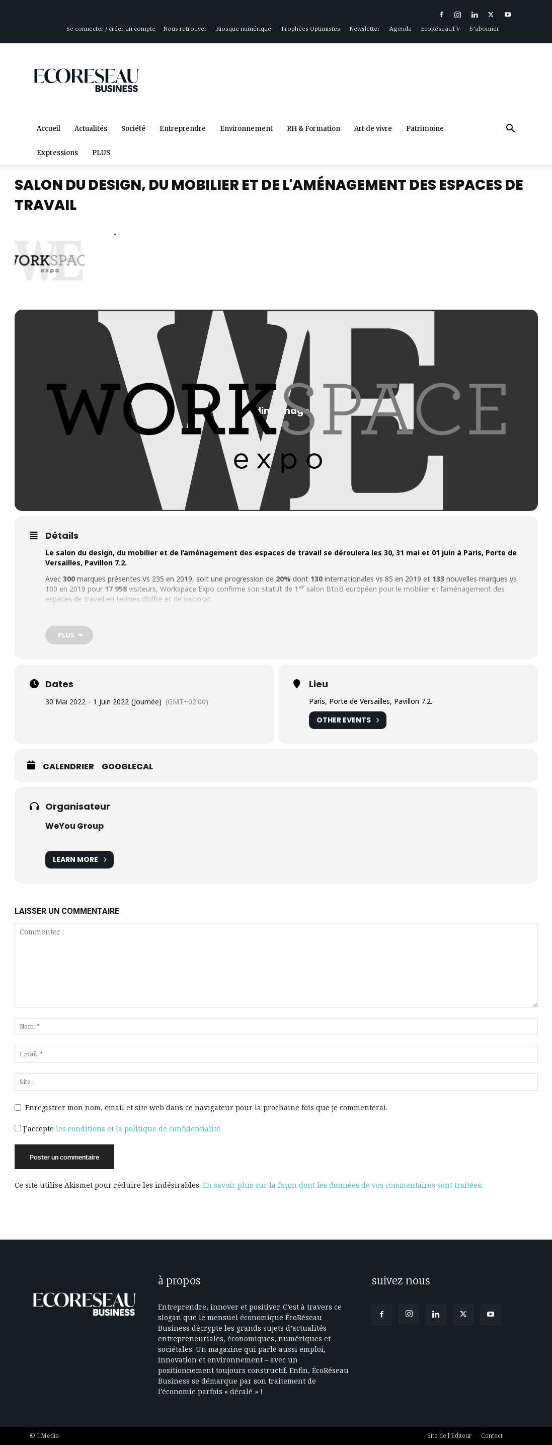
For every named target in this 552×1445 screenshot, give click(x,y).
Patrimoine (425, 128)
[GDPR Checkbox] (18, 1128)
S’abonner (484, 28)
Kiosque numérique (243, 28)
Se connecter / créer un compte (110, 28)
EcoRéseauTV (440, 28)
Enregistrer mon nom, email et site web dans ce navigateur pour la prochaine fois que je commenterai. (206, 1107)
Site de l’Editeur (449, 1435)
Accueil (48, 128)
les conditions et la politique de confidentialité (138, 1128)
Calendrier (68, 767)
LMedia (48, 1435)
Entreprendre (183, 128)
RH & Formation (313, 128)
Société (133, 128)
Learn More (79, 860)
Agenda (400, 28)
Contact (492, 1435)
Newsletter (365, 28)
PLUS (101, 153)
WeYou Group (74, 826)
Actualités (90, 128)
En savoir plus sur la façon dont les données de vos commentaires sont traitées (342, 1185)
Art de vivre (373, 128)
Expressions (57, 153)
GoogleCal (127, 767)
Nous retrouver (185, 28)
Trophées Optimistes (310, 28)
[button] (511, 129)
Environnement (246, 128)
